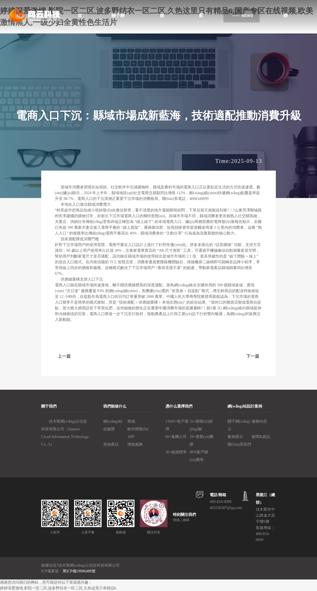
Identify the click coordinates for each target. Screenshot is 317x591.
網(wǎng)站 (112, 421)
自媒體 (109, 429)
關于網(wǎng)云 (239, 425)
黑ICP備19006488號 (79, 571)
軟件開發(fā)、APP (137, 433)
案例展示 (235, 437)
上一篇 (64, 356)
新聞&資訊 (261, 437)
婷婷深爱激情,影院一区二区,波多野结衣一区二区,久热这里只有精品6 (58, 588)
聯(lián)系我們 (239, 444)
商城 (131, 421)
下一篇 (252, 356)
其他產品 (111, 444)
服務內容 (259, 421)
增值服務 (135, 444)
